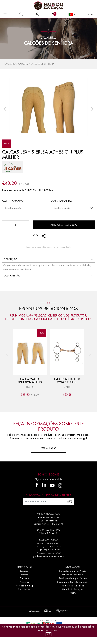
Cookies (53, 630)
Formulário (48, 448)
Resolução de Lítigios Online (73, 578)
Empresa (24, 571)
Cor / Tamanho (13, 201)
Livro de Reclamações (72, 589)
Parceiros (24, 582)
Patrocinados (24, 589)
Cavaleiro (10, 64)
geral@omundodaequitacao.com (48, 556)
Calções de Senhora (48, 43)
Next (91, 109)
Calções (23, 64)
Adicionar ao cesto (64, 225)
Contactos (24, 578)
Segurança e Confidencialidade (72, 582)
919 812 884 (53, 550)
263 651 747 (53, 543)
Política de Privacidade (72, 586)
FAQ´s (73, 593)
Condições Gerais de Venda (72, 571)
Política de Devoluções (73, 575)
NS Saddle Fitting (24, 586)
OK (48, 634)
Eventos (24, 575)
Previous (6, 109)
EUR (90, 14)
